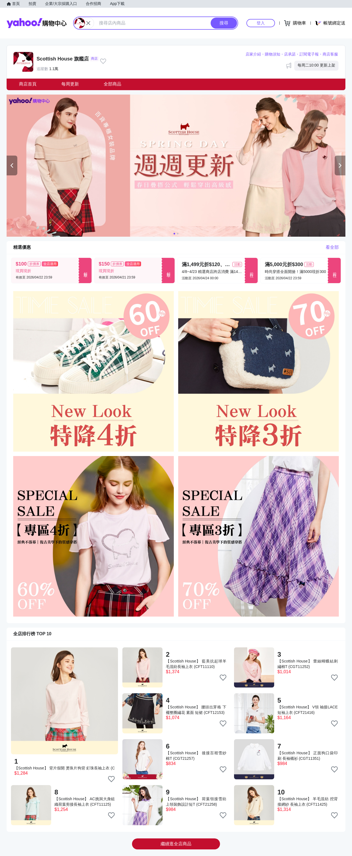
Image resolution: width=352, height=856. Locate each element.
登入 (261, 23)
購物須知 (272, 54)
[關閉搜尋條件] (88, 23)
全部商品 (112, 84)
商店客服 (330, 54)
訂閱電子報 (309, 54)
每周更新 (70, 84)
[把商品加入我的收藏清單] (111, 779)
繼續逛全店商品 (176, 843)
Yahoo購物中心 (37, 23)
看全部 (332, 247)
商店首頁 (28, 84)
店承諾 (290, 54)
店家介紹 (253, 54)
